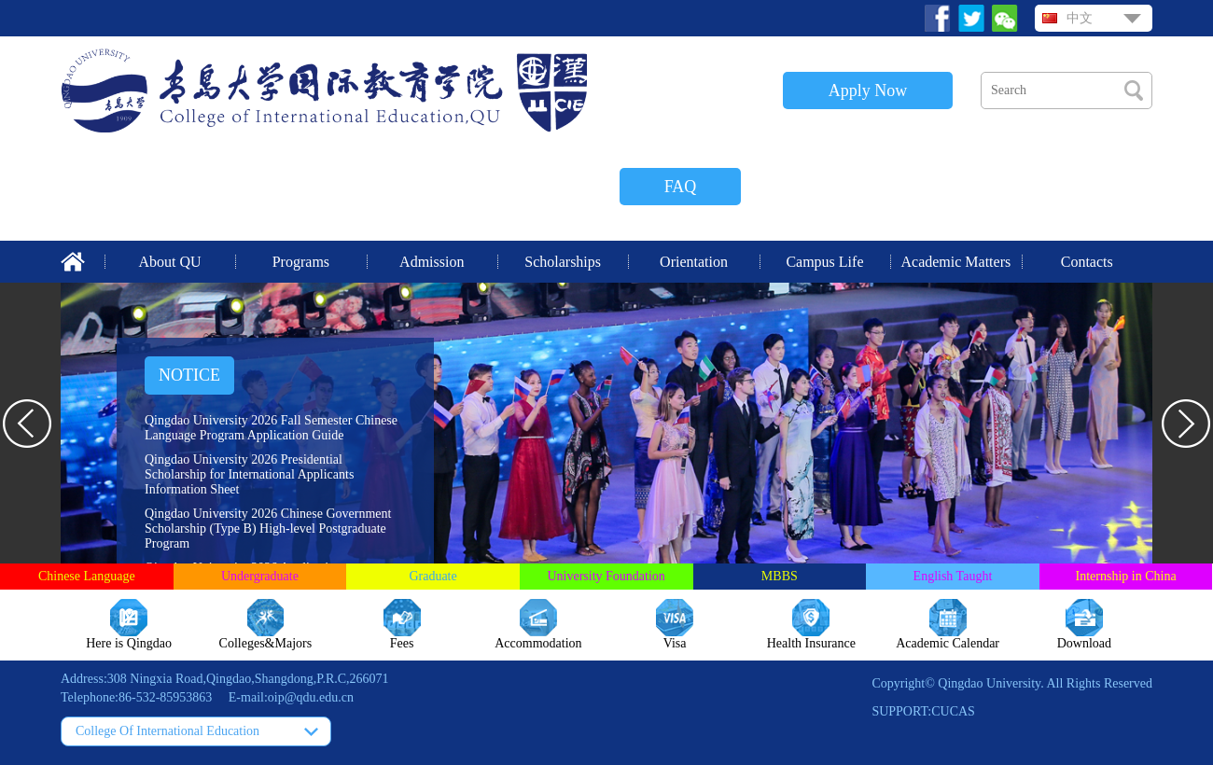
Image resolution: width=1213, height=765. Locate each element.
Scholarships (562, 262)
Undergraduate (260, 576)
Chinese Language (86, 576)
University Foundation (605, 576)
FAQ (680, 186)
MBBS (779, 576)
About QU (169, 262)
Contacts (1087, 262)
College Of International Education (167, 731)
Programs (300, 262)
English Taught (953, 576)
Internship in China (1126, 576)
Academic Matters (955, 262)
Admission (431, 262)
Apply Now (868, 90)
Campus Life (824, 262)
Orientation (694, 262)
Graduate (432, 576)
